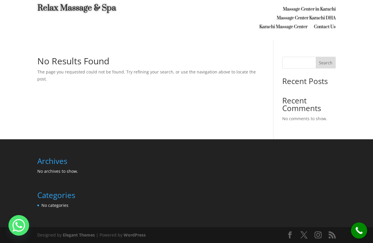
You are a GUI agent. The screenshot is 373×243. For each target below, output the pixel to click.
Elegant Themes (79, 235)
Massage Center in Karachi (309, 9)
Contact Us (325, 27)
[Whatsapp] (19, 225)
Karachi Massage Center (283, 27)
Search (325, 63)
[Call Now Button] (359, 230)
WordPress (135, 235)
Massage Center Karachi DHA (306, 18)
